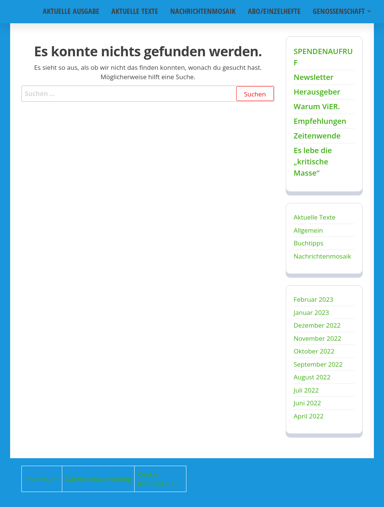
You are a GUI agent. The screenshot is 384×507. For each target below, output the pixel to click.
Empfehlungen (320, 121)
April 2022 (309, 416)
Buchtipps (308, 243)
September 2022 (318, 364)
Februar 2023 (313, 299)
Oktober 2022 (314, 351)
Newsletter (313, 77)
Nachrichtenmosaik (204, 11)
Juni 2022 (307, 403)
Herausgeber (317, 92)
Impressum (42, 478)
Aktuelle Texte (137, 11)
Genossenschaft (338, 11)
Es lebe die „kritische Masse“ (313, 161)
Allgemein (308, 230)
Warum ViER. (317, 106)
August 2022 (312, 377)
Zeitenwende (317, 136)
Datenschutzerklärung (98, 478)
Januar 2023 (311, 312)
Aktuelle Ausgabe (74, 11)
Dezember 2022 (317, 325)
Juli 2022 (306, 390)
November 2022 (317, 338)
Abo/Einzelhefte (274, 11)
